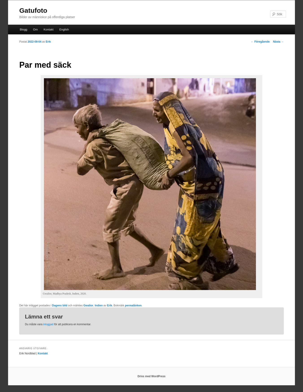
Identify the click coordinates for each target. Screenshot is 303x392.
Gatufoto (33, 10)
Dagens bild (59, 305)
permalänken (133, 305)
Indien (99, 305)
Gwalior (88, 305)
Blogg (23, 29)
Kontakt (49, 29)
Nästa (278, 41)
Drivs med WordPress (152, 376)
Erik (48, 41)
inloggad (48, 324)
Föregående (260, 41)
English (64, 29)
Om (35, 29)
